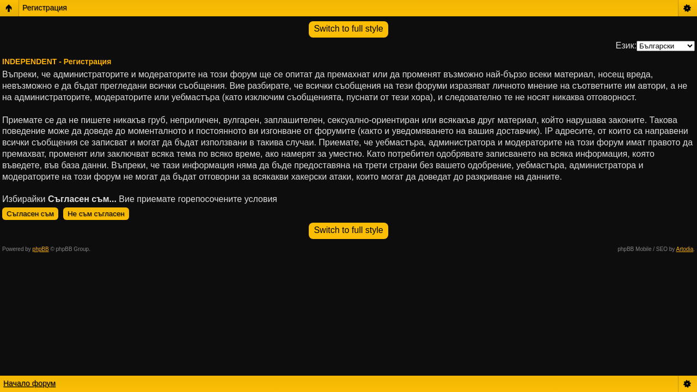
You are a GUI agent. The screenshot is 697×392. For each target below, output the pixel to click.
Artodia (685, 249)
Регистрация (44, 7)
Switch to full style (348, 28)
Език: (626, 45)
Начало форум (29, 383)
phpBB (41, 249)
